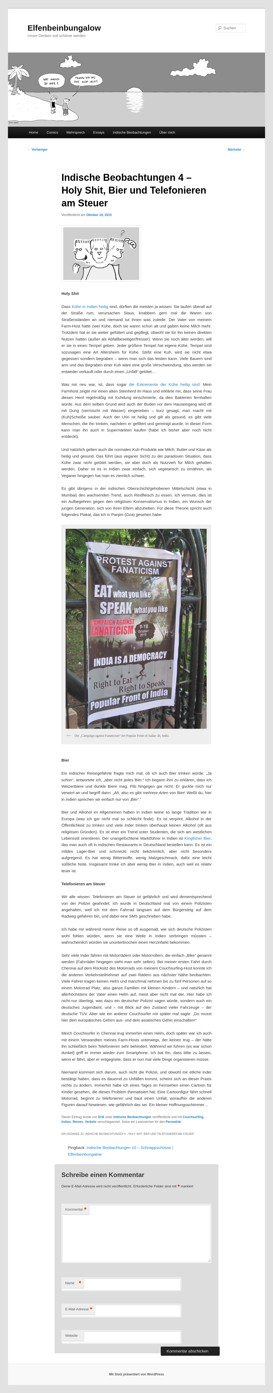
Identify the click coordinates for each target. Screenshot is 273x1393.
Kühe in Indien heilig (90, 306)
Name (73, 1283)
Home (33, 132)
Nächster (237, 149)
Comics (52, 132)
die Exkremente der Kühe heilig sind (164, 384)
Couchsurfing (193, 1117)
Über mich (167, 132)
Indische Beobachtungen (132, 132)
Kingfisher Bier (197, 838)
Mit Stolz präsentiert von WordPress (136, 1374)
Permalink (173, 1122)
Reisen (78, 1122)
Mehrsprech (75, 132)
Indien (66, 1122)
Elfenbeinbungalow (64, 27)
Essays (99, 132)
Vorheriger (37, 149)
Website (71, 1336)
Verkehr (91, 1122)
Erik (101, 1117)
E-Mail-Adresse (78, 1309)
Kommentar (75, 1210)
